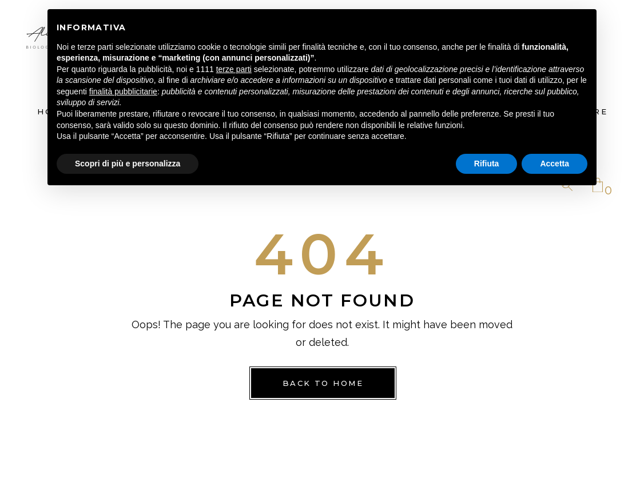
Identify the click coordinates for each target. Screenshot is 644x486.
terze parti (234, 69)
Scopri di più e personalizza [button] (127, 163)
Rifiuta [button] (486, 163)
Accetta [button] (554, 163)
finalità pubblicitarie (123, 91)
